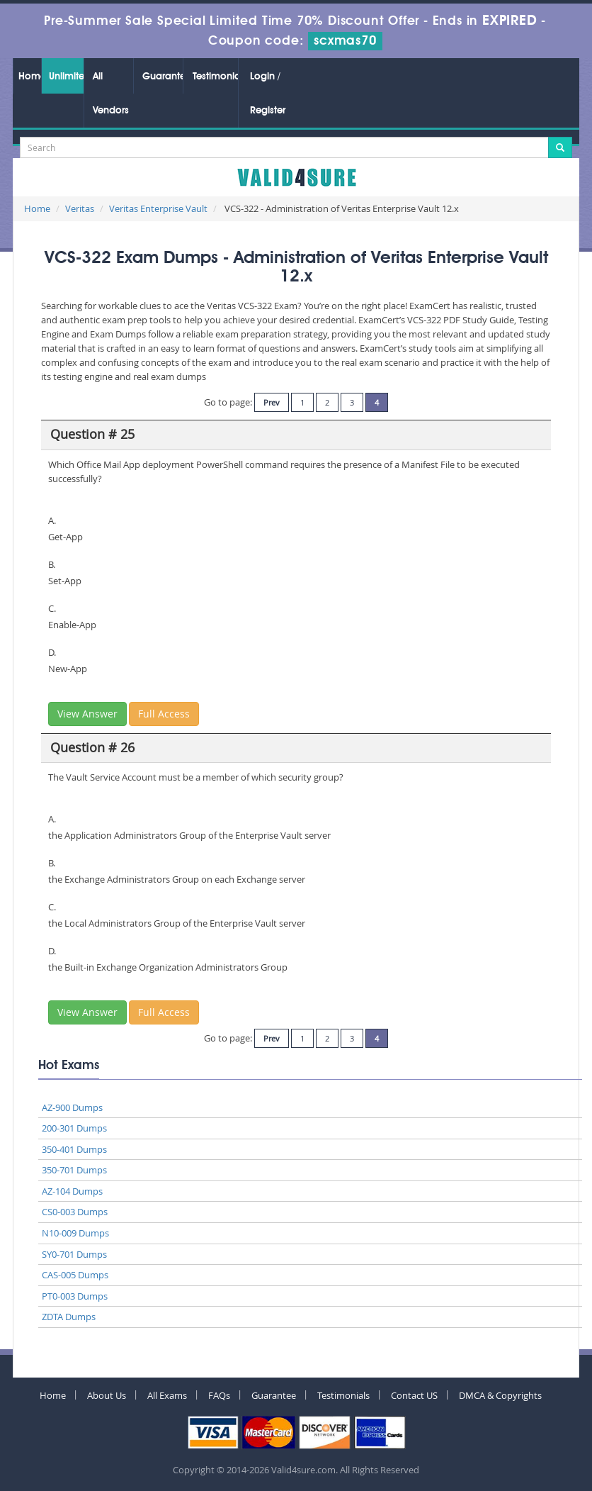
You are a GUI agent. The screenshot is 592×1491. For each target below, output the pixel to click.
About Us (106, 1395)
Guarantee (162, 77)
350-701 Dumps (74, 1169)
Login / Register (267, 94)
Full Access (164, 713)
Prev (271, 402)
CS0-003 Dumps (75, 1211)
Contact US (414, 1395)
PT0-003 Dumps (75, 1296)
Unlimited (66, 77)
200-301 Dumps (74, 1128)
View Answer (87, 713)
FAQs (219, 1395)
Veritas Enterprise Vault (158, 208)
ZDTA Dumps (69, 1316)
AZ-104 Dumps (72, 1191)
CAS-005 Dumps (75, 1274)
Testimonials (215, 77)
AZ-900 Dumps (72, 1107)
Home (29, 77)
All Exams (167, 1395)
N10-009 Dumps (75, 1233)
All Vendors (111, 94)
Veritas (79, 208)
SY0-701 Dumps (74, 1254)
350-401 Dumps (74, 1149)
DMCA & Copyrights (500, 1395)
